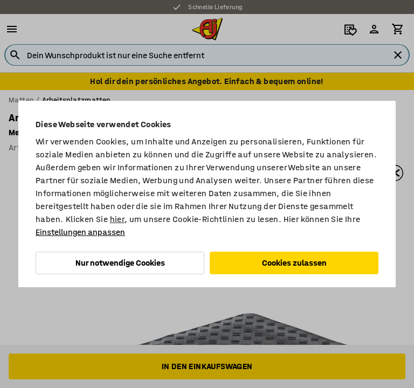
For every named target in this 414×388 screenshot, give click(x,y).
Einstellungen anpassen (80, 232)
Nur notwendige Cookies (120, 263)
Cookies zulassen (294, 263)
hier (117, 219)
